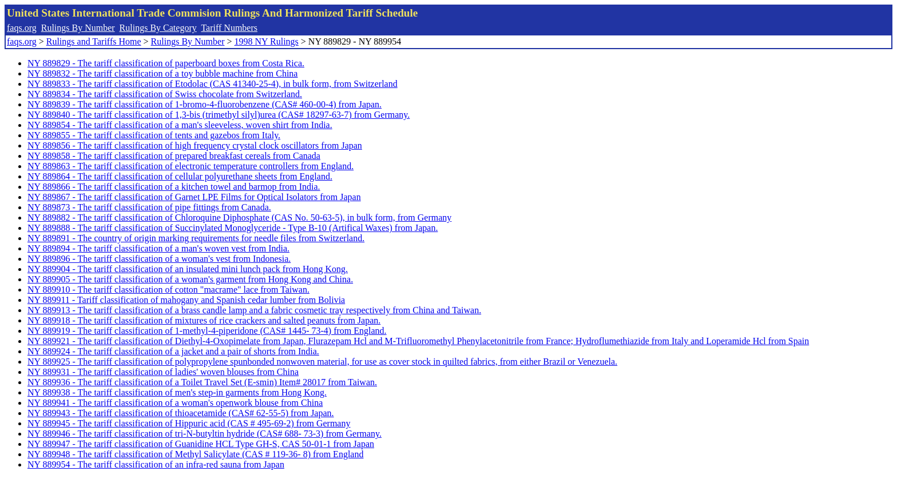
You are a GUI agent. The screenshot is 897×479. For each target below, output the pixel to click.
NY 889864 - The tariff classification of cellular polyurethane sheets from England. (179, 176)
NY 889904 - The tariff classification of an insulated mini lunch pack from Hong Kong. (187, 269)
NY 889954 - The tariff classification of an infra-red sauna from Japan (155, 464)
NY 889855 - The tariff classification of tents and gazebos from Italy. (153, 135)
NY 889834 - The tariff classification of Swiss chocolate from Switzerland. (164, 94)
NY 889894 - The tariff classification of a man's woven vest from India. (158, 248)
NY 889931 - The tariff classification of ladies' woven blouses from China (163, 372)
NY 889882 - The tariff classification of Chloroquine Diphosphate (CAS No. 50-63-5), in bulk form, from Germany (239, 217)
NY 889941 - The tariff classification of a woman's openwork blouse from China (175, 403)
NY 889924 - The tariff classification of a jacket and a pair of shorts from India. (173, 351)
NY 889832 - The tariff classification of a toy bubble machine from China (162, 73)
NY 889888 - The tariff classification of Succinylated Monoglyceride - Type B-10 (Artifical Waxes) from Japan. (232, 228)
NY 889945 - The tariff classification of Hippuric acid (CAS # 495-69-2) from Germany (188, 423)
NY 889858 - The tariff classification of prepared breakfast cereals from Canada (173, 156)
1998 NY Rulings (267, 41)
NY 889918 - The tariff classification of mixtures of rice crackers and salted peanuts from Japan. (203, 320)
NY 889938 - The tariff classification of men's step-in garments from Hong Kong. (177, 392)
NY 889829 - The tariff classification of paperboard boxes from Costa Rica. (165, 63)
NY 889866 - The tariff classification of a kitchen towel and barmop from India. (173, 186)
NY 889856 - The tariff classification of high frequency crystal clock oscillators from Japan (194, 145)
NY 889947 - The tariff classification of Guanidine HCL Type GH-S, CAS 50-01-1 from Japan (200, 444)
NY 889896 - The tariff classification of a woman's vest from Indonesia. (159, 259)
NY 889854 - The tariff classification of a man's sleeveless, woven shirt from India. (179, 125)
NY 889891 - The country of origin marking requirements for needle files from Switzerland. (195, 238)
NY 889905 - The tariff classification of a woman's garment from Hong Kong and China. (190, 279)
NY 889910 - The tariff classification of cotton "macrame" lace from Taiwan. (168, 289)
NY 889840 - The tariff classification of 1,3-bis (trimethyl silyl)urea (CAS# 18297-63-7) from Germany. (218, 114)
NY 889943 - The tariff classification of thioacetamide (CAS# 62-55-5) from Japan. (180, 413)
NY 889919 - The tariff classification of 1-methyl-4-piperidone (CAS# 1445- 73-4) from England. (207, 331)
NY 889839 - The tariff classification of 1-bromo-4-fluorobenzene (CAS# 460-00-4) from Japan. (204, 104)
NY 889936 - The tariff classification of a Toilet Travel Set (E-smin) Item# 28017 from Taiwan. (202, 382)
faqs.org (22, 28)
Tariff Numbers (229, 28)
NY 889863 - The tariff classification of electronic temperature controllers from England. (190, 166)
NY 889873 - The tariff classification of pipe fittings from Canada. (149, 207)
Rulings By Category (158, 28)
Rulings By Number (78, 28)
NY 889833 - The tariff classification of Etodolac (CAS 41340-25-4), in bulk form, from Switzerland (212, 84)
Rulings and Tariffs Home (93, 41)
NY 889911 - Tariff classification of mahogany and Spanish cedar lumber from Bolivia (186, 300)
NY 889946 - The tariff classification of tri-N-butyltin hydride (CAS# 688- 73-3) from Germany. (204, 433)
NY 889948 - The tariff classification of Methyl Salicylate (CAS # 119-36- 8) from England (195, 454)
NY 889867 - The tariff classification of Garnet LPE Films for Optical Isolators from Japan (194, 197)
